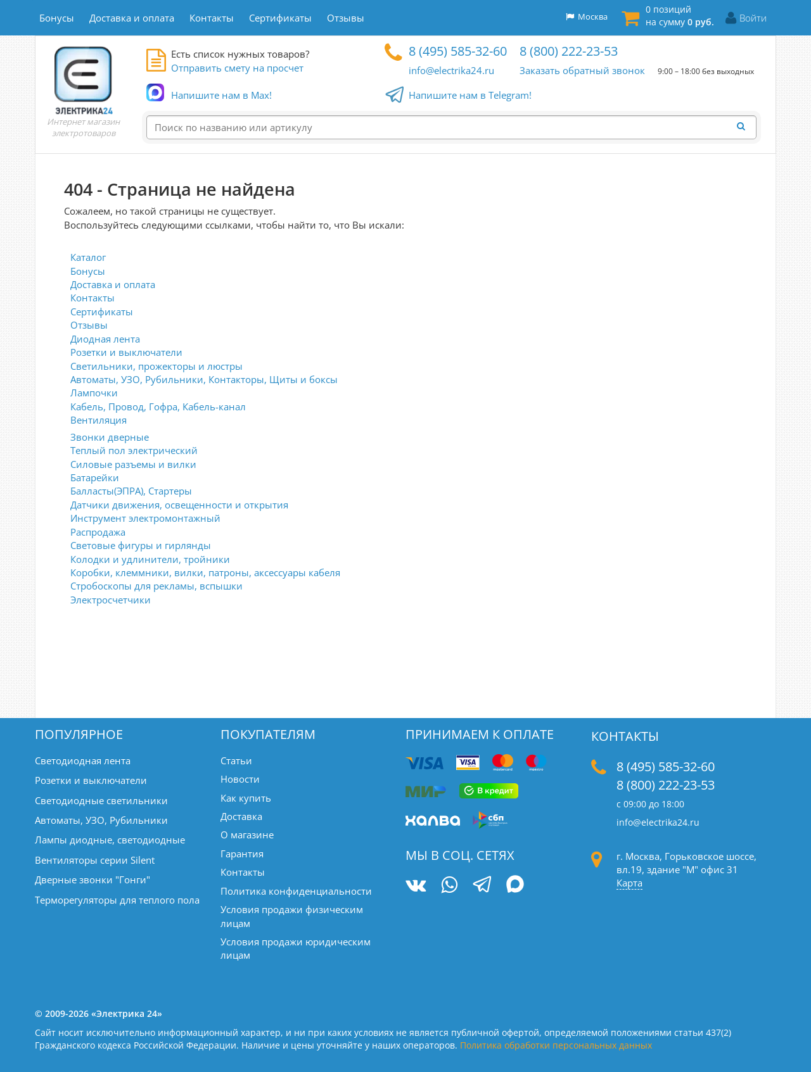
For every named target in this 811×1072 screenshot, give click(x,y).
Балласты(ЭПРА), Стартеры (131, 490)
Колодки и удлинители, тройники (150, 559)
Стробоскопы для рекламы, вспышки (156, 585)
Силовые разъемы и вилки (133, 464)
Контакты (92, 297)
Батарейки (94, 477)
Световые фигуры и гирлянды (140, 545)
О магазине (247, 834)
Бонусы (87, 271)
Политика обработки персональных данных (556, 1045)
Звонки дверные (109, 437)
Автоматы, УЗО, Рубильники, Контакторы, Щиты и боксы (204, 379)
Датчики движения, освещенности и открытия (179, 504)
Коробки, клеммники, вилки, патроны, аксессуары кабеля (205, 572)
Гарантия (242, 853)
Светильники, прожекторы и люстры (156, 366)
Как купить (245, 797)
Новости (240, 778)
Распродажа (97, 532)
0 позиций (680, 15)
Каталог (88, 257)
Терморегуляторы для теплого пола (117, 899)
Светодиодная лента (83, 760)
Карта (629, 882)
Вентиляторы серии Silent (95, 860)
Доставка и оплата (112, 284)
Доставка (241, 816)
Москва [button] (587, 16)
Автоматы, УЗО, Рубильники (101, 820)
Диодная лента (105, 338)
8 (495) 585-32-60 (458, 51)
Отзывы (89, 324)
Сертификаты (101, 311)
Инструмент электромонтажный (145, 518)
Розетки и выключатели (126, 352)
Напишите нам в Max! (221, 95)
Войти (753, 17)
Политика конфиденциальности (296, 891)
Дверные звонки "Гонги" (92, 879)
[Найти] (744, 126)
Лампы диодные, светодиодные (110, 839)
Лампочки (94, 392)
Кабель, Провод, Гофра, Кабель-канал (158, 406)
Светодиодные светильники (101, 800)
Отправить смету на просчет (237, 67)
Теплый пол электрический (134, 450)
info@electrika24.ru (451, 70)
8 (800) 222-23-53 (569, 51)
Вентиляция (98, 419)
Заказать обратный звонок (582, 70)
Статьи (236, 760)
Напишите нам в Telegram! (470, 96)
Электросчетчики (110, 599)
